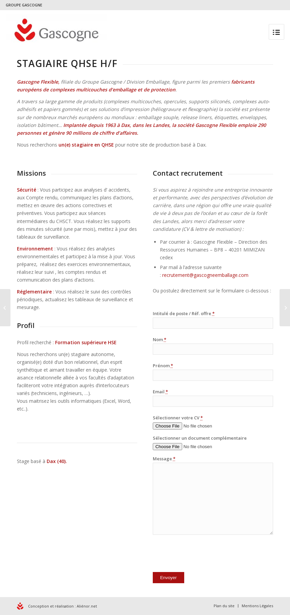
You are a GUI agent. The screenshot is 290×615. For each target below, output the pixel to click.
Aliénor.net (87, 606)
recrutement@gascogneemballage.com (205, 275)
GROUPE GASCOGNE (24, 4)
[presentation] (204, 555)
